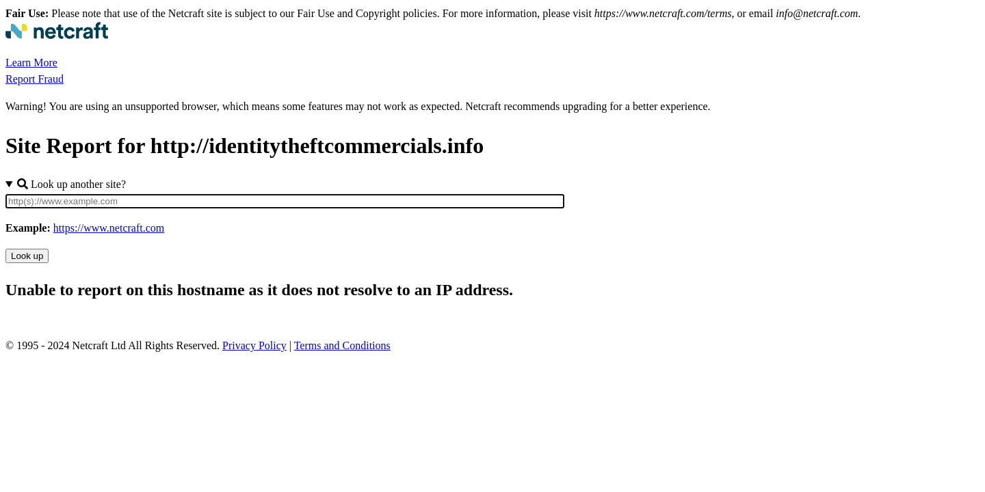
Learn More (31, 62)
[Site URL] (284, 201)
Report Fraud (34, 79)
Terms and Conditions (342, 345)
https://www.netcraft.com (108, 228)
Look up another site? (71, 184)
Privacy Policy (254, 345)
